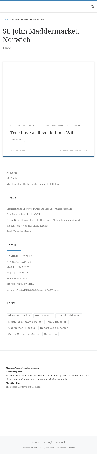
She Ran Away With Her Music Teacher (27, 225)
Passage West (17, 278)
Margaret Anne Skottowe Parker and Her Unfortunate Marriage (39, 208)
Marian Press (19, 150)
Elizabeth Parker (19, 315)
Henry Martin (43, 315)
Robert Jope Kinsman (54, 327)
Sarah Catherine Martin (19, 231)
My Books (12, 178)
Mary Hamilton (57, 321)
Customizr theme (66, 448)
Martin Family (18, 267)
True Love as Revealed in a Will (42, 133)
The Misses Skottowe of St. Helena (23, 386)
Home (6, 19)
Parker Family (18, 272)
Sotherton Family (21, 284)
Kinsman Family (19, 261)
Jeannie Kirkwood (68, 315)
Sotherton (50, 334)
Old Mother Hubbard (21, 327)
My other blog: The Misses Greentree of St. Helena (33, 184)
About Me (12, 172)
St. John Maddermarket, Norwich (33, 289)
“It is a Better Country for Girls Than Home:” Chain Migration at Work (43, 220)
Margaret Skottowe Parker (25, 321)
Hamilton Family (20, 256)
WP (35, 448)
